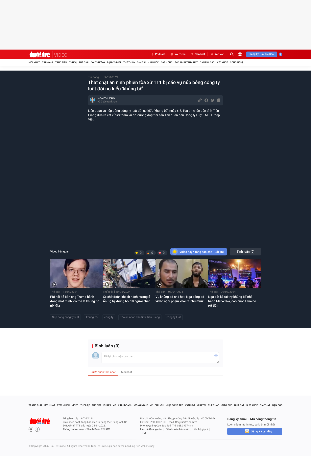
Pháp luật (109, 405)
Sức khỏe (222, 62)
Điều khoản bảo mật (177, 429)
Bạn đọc (277, 405)
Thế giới (83, 62)
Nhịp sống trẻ (174, 405)
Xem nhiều (63, 405)
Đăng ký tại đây (261, 431)
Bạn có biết (114, 62)
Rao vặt (217, 54)
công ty (108, 317)
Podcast (158, 54)
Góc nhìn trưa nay (186, 62)
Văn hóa (190, 405)
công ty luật (173, 317)
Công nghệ (236, 62)
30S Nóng (166, 62)
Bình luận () (245, 251)
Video (75, 405)
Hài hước (153, 62)
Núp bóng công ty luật (65, 317)
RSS (144, 432)
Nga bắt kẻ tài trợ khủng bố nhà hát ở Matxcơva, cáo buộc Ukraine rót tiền (232, 301)
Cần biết (197, 54)
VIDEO (60, 55)
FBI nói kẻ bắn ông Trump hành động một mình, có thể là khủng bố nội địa (74, 301)
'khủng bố (92, 317)
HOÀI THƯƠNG (106, 98)
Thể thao (129, 62)
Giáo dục (226, 405)
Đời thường (98, 62)
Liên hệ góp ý (200, 429)
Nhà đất (239, 405)
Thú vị (73, 62)
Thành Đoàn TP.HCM (98, 429)
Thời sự (85, 405)
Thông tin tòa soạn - (74, 429)
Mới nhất (34, 62)
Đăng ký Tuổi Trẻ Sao (262, 54)
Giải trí (141, 62)
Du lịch (159, 405)
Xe (151, 405)
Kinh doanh (125, 405)
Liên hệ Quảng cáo (151, 429)
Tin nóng (47, 62)
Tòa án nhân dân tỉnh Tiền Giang (140, 317)
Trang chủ (35, 405)
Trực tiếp (61, 62)
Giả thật (265, 405)
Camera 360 (207, 62)
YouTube (177, 54)
